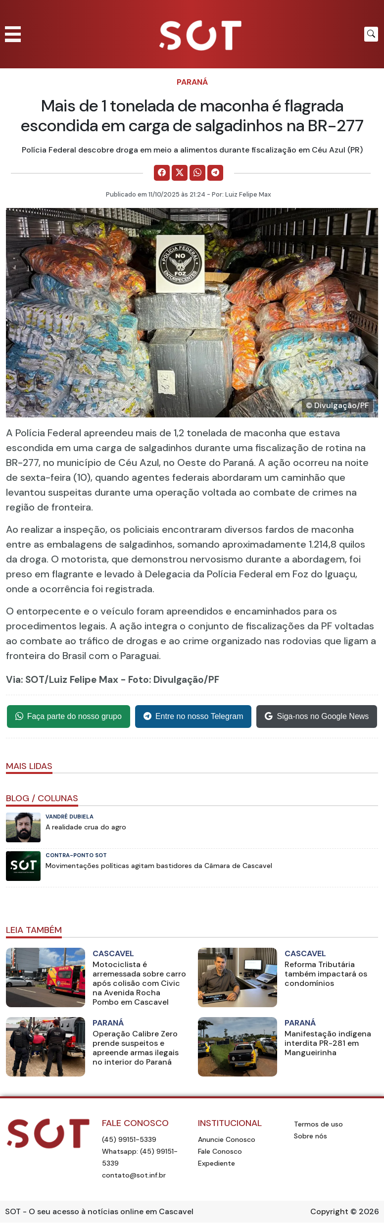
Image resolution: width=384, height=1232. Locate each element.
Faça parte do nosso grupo (68, 716)
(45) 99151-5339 (129, 1139)
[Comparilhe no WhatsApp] (197, 173)
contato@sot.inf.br (134, 1175)
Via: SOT (25, 679)
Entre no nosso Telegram (193, 716)
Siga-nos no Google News (317, 716)
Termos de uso (318, 1124)
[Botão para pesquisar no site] (371, 34)
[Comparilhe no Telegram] (215, 173)
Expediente (216, 1163)
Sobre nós (310, 1135)
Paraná (192, 82)
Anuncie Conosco (226, 1139)
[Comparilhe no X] (180, 173)
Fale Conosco (220, 1151)
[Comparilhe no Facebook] (162, 173)
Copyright (329, 1211)
